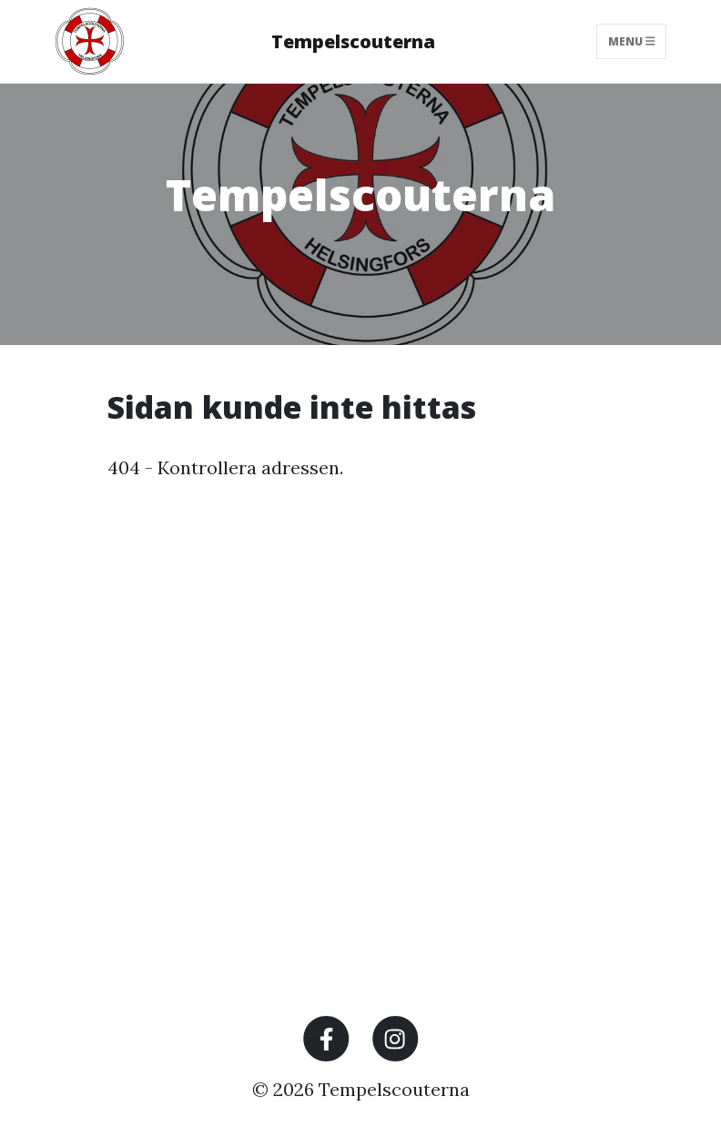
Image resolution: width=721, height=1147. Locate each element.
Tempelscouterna (353, 41)
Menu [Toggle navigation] (631, 41)
